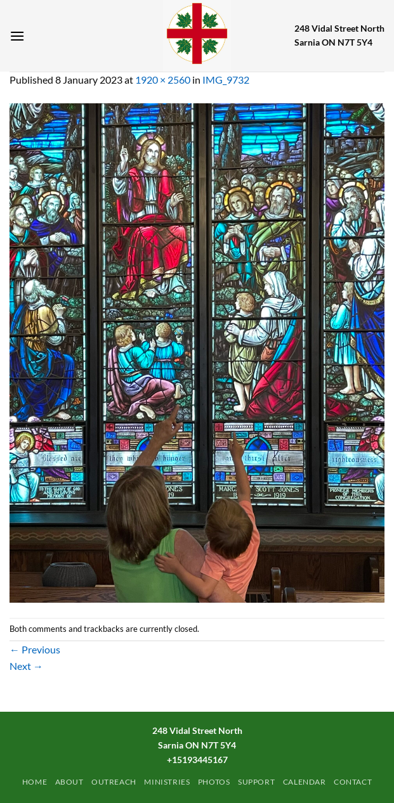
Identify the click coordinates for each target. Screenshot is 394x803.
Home (34, 782)
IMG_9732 (225, 80)
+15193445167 (197, 759)
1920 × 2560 (162, 80)
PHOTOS (214, 782)
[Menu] (17, 35)
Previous (35, 649)
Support (256, 782)
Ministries (167, 782)
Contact (353, 782)
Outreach (113, 782)
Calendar (304, 782)
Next (26, 666)
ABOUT (69, 782)
